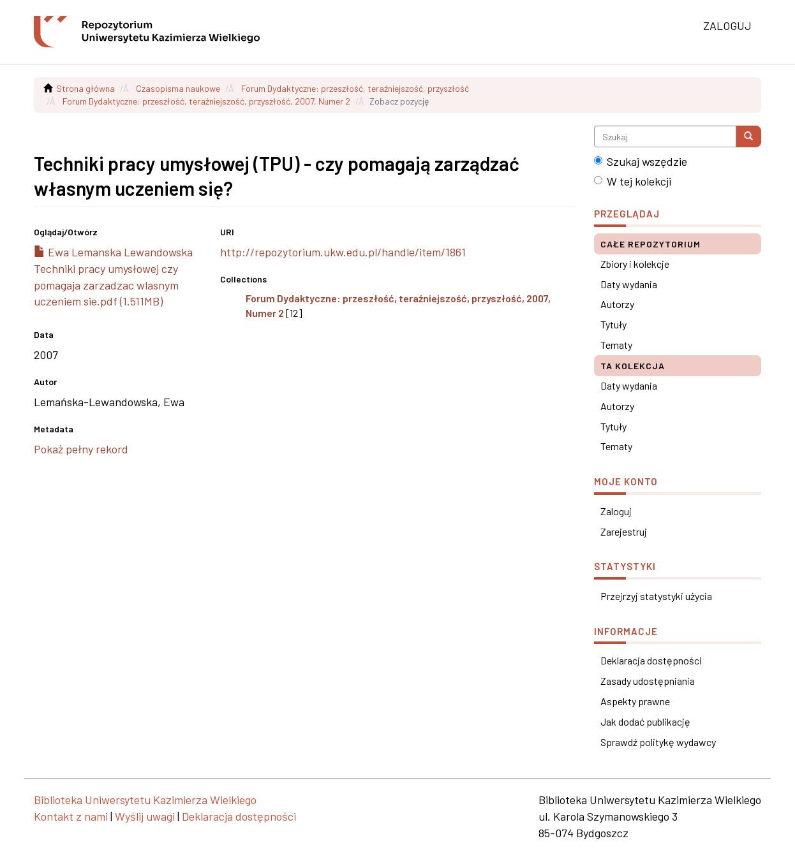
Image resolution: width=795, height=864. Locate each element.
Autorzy (617, 304)
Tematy (616, 345)
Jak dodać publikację (645, 721)
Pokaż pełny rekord (81, 449)
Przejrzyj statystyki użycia (656, 596)
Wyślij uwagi (145, 816)
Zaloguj (616, 511)
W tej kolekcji (632, 181)
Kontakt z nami (71, 816)
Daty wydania (628, 284)
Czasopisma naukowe (178, 88)
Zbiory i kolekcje (634, 264)
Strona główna (85, 88)
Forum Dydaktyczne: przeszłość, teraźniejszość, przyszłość (355, 88)
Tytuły (613, 324)
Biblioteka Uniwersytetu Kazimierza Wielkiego (145, 800)
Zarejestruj (623, 531)
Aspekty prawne (635, 701)
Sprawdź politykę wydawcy (658, 742)
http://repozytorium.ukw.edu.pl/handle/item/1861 (343, 252)
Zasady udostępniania (647, 681)
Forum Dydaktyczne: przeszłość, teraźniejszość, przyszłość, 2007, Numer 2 (206, 101)
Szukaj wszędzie (640, 161)
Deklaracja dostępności (651, 660)
